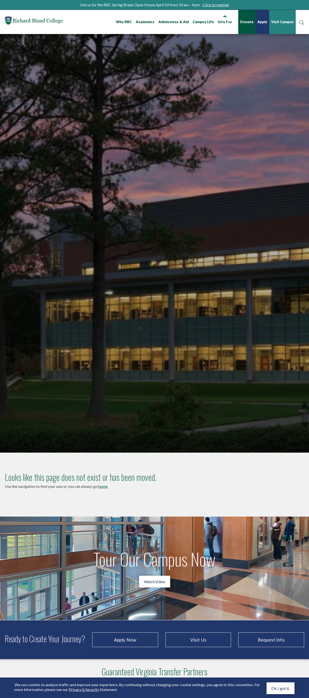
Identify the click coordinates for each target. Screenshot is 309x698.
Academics (145, 22)
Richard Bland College (34, 21)
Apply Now (125, 625)
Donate (246, 22)
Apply (262, 22)
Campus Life (203, 22)
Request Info (271, 625)
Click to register (216, 4)
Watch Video (154, 567)
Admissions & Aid (173, 22)
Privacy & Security (84, 689)
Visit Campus (282, 22)
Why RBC (124, 22)
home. (103, 472)
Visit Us (198, 625)
